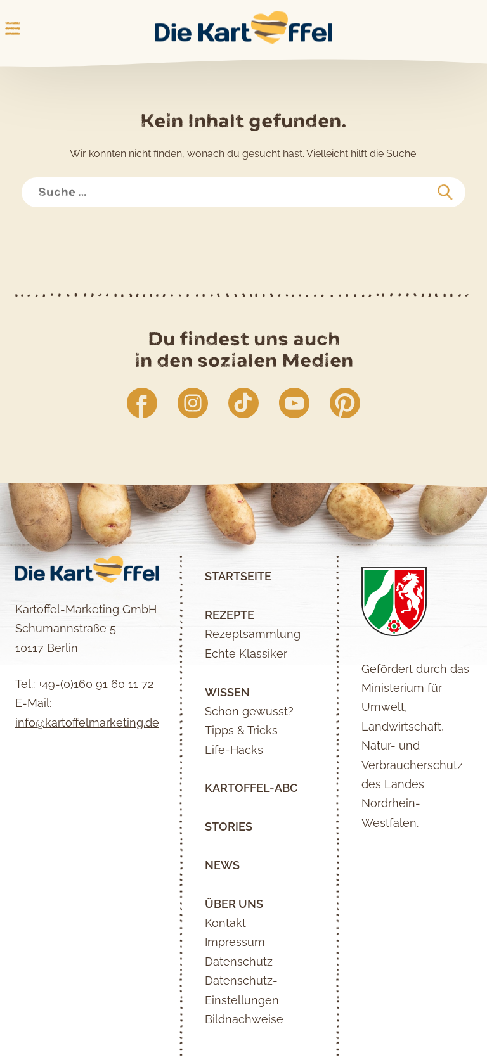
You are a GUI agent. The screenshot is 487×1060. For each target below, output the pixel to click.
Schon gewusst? (249, 711)
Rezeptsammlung (253, 634)
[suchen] (445, 192)
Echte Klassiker (246, 653)
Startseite (238, 576)
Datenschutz (239, 961)
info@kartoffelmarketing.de (87, 722)
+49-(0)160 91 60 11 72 (95, 684)
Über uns (234, 903)
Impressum (235, 941)
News (222, 865)
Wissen (227, 692)
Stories (228, 826)
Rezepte (229, 615)
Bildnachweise (244, 1019)
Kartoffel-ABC (251, 788)
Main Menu (13, 28)
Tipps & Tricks (241, 730)
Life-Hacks (234, 750)
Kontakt (225, 922)
